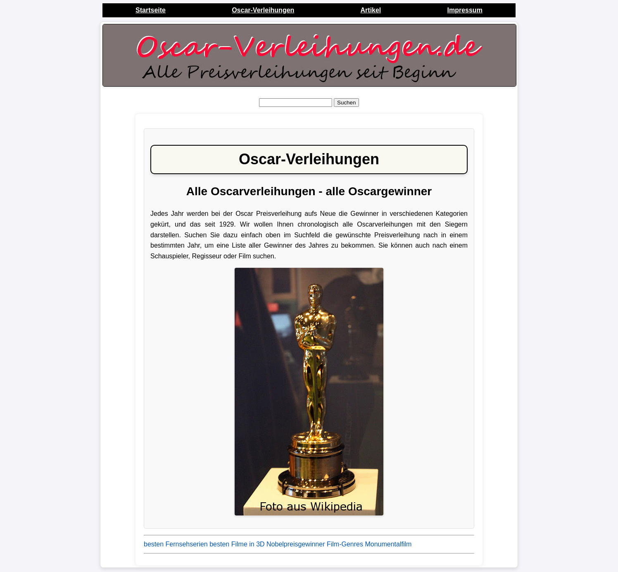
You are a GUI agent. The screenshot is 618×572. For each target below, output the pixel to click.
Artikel (371, 10)
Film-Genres (345, 544)
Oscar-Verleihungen (263, 10)
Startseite (150, 10)
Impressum (464, 10)
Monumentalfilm (388, 544)
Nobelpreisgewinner (295, 544)
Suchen (346, 102)
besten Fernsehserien (176, 544)
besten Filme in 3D (236, 544)
